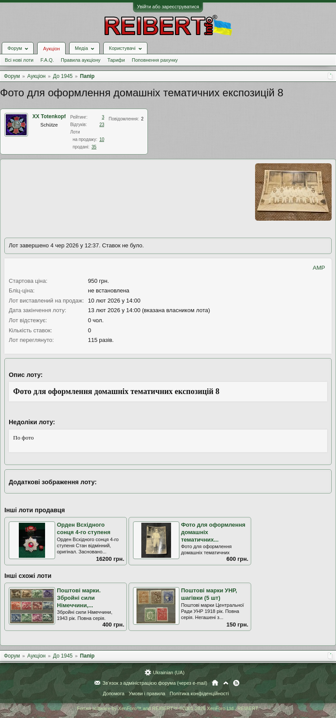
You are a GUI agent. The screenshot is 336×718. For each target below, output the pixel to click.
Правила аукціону (80, 60)
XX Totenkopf (49, 116)
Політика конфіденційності (199, 693)
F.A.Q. (47, 60)
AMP (319, 267)
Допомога (113, 693)
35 (93, 146)
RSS (236, 683)
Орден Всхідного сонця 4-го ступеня (83, 528)
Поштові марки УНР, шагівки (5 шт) (209, 594)
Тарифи (116, 60)
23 (101, 124)
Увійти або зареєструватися (168, 6)
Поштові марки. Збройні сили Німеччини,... (79, 597)
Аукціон (51, 48)
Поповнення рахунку (155, 60)
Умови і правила (147, 693)
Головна (215, 683)
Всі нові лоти (19, 60)
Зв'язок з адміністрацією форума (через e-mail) (154, 683)
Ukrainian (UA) (168, 672)
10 (101, 139)
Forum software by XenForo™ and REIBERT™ (168, 708)
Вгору (226, 683)
